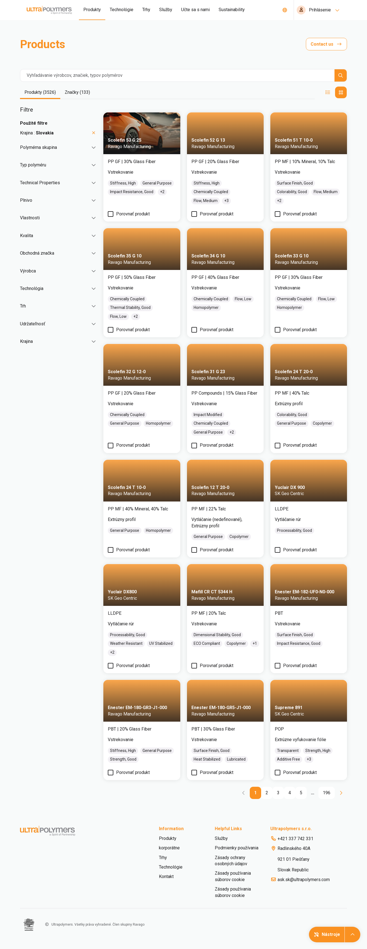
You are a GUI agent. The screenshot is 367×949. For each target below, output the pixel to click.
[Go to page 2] (267, 793)
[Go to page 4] (289, 793)
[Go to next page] (341, 793)
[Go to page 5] (301, 793)
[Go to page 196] (326, 793)
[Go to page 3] (278, 793)
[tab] (40, 92)
